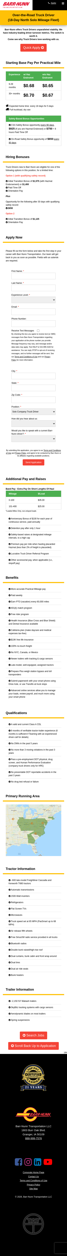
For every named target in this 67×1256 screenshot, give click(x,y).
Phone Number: (18, 319)
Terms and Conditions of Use (25, 357)
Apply (53, 3)
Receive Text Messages (22, 330)
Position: (16, 407)
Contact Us (33, 1176)
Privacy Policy (20, 453)
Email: (15, 307)
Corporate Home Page (33, 1172)
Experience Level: (20, 295)
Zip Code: (16, 395)
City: (14, 371)
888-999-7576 (33, 1138)
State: (14, 383)
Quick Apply (33, 47)
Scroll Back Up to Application (33, 1046)
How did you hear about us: (24, 418)
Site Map (33, 1188)
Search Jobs (33, 1035)
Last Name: (17, 283)
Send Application (33, 462)
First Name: (17, 271)
